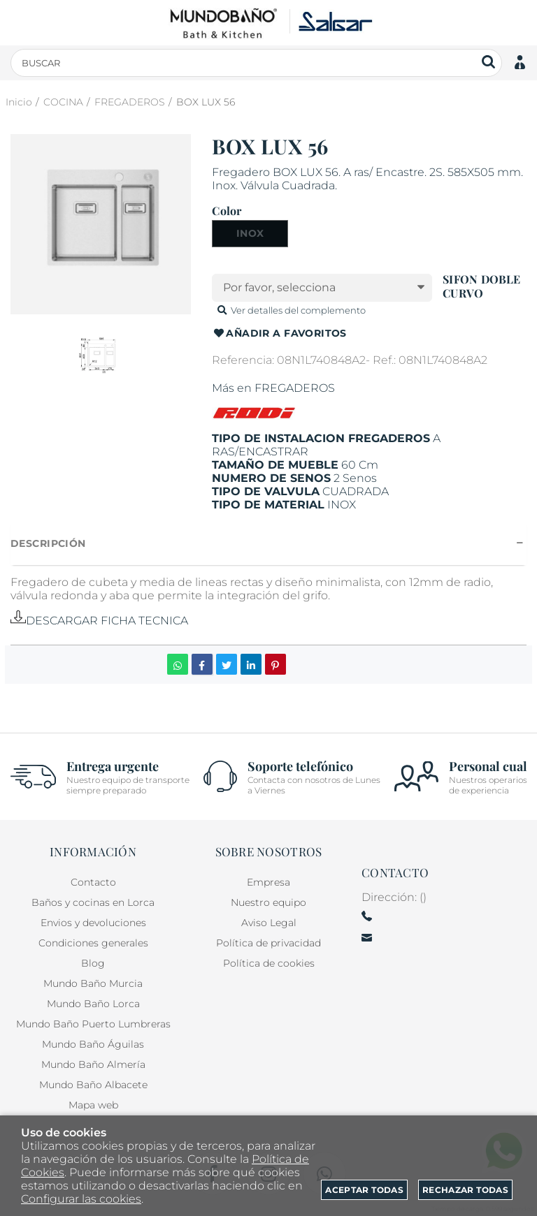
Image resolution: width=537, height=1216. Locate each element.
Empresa (268, 882)
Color (226, 211)
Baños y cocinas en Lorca (93, 902)
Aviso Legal (268, 922)
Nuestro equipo (268, 902)
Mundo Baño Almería (93, 1064)
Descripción (48, 543)
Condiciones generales (93, 943)
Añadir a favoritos (279, 333)
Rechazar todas (465, 1190)
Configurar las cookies (81, 1199)
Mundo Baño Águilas (93, 1044)
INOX (250, 233)
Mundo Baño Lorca (93, 1003)
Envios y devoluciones (93, 922)
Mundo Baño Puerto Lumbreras (93, 1024)
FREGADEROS (295, 388)
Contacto (93, 882)
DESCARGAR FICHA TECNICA (99, 620)
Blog (93, 963)
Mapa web (93, 1105)
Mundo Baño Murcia (93, 983)
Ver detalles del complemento (290, 310)
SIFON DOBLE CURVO (482, 286)
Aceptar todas (364, 1190)
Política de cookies (269, 963)
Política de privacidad (268, 943)
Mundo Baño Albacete (93, 1084)
